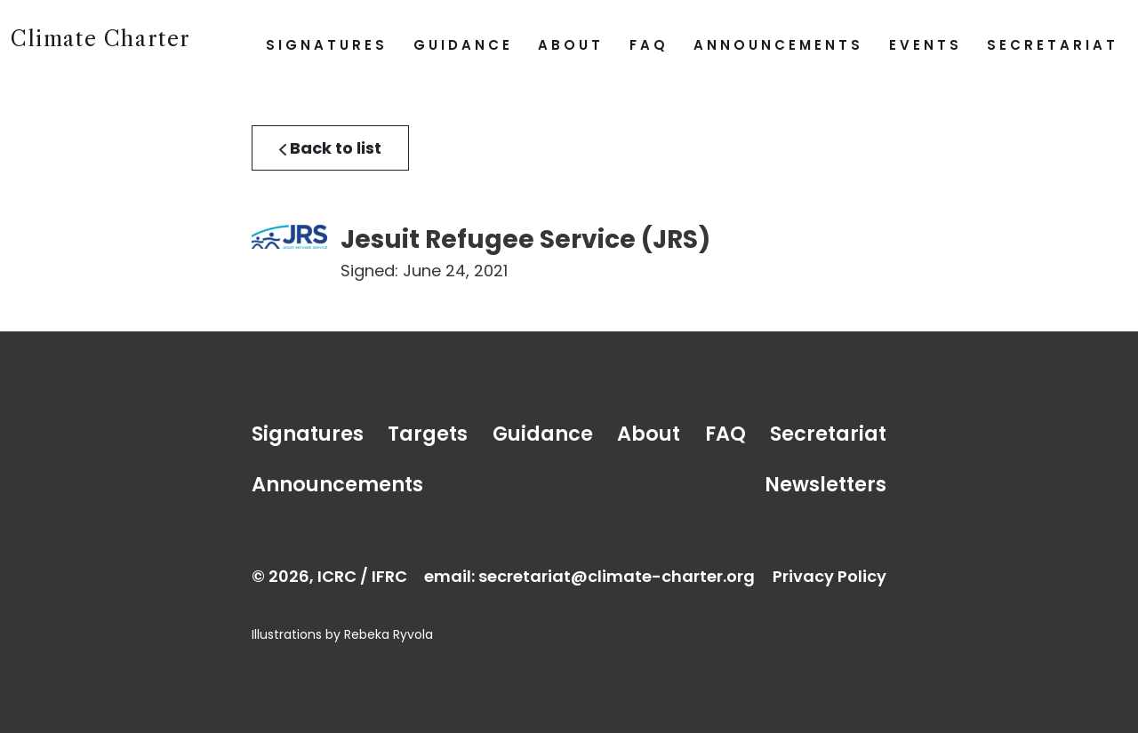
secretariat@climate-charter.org (616, 576)
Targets (428, 433)
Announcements (778, 45)
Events (925, 45)
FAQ (649, 45)
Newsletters (825, 484)
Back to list (330, 148)
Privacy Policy (829, 576)
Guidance (463, 45)
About (571, 45)
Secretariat (1052, 45)
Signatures (327, 45)
